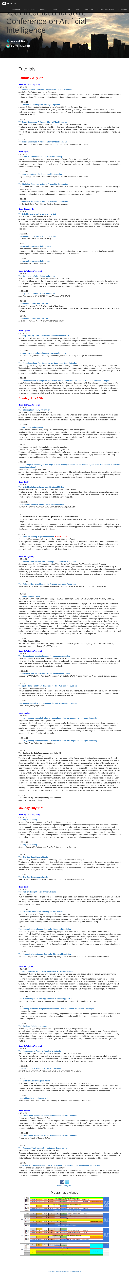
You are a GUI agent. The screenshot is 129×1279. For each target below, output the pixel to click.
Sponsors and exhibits (105, 9)
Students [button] (66, 9)
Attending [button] (44, 9)
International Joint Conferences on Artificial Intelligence (64, 1271)
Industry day (122, 9)
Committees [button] (88, 9)
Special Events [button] (30, 9)
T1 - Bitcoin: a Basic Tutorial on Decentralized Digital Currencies (45, 90)
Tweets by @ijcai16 (64, 1186)
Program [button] (16, 9)
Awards (55, 9)
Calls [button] (76, 9)
